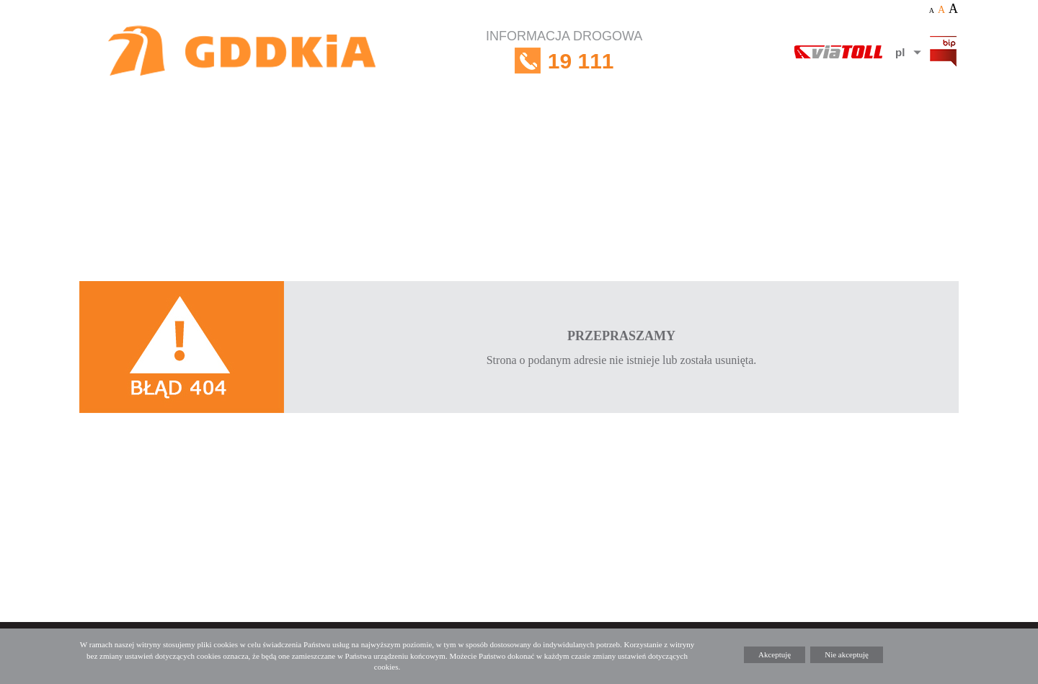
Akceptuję (774, 654)
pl (900, 52)
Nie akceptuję (847, 654)
